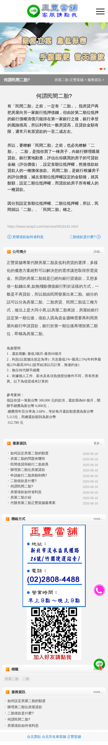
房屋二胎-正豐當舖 (68, 80)
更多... (98, 443)
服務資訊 (94, 80)
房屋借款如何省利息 (28, 237)
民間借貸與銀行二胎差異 (29, 464)
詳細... (98, 251)
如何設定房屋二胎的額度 (29, 453)
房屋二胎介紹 (20, 497)
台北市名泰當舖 (54, 737)
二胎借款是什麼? (82, 237)
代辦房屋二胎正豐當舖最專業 (32, 503)
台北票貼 (34, 737)
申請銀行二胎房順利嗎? (28, 475)
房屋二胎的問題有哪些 (27, 459)
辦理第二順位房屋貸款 (27, 470)
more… (98, 519)
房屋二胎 (12, 679)
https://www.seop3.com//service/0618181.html (42, 226)
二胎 (25, 679)
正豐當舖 (74, 737)
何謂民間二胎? (17, 80)
